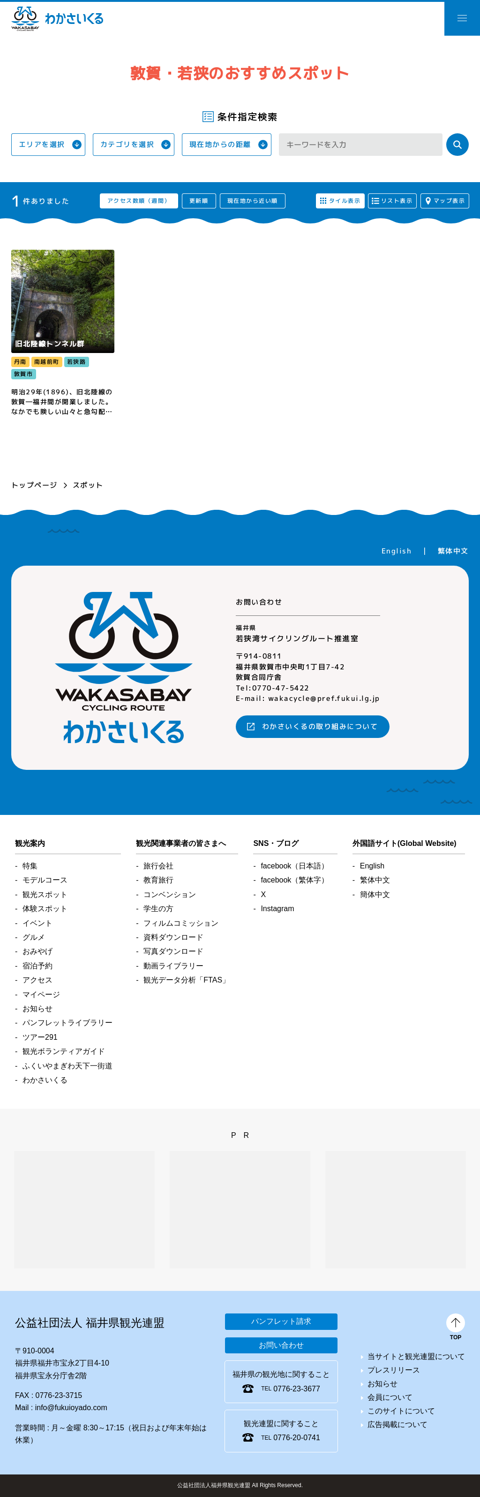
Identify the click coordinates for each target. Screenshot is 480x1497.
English (397, 550)
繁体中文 (453, 550)
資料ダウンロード (173, 937)
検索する (457, 144)
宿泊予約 (37, 966)
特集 (30, 866)
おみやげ (37, 951)
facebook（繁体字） (295, 880)
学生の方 (158, 909)
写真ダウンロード (173, 951)
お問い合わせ (281, 1345)
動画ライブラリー (173, 966)
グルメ (33, 937)
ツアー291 (40, 1037)
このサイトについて (401, 1411)
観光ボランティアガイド (63, 1051)
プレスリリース (394, 1370)
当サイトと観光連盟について (416, 1356)
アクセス (37, 980)
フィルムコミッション (180, 923)
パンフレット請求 (281, 1321)
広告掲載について (398, 1424)
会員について (390, 1397)
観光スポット (45, 894)
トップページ (34, 485)
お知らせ (37, 1009)
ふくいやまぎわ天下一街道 (67, 1066)
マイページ (41, 994)
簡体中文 (375, 894)
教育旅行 (158, 880)
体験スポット (45, 909)
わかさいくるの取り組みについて (320, 726)
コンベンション (169, 894)
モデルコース (45, 880)
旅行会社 (158, 866)
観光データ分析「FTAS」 (186, 980)
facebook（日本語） (295, 866)
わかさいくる (57, 19)
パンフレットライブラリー (67, 1023)
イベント (37, 923)
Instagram (277, 909)
